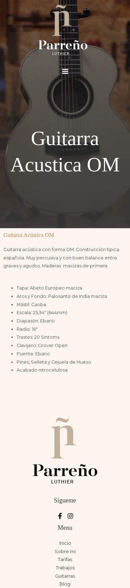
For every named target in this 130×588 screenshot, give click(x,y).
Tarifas (65, 559)
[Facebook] (60, 516)
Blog (65, 584)
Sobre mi (65, 551)
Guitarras (65, 576)
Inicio (65, 543)
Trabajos (65, 567)
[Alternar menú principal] (65, 71)
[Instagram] (70, 516)
